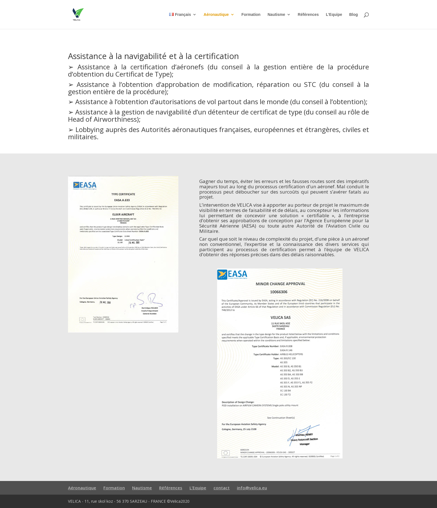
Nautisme (276, 15)
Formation (250, 15)
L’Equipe (334, 15)
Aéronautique (216, 15)
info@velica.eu (252, 487)
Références (308, 15)
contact (221, 487)
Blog (353, 15)
